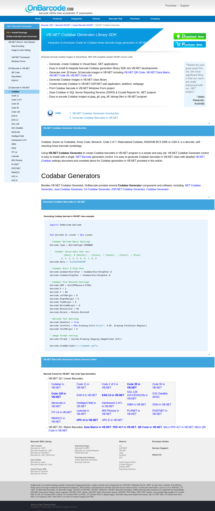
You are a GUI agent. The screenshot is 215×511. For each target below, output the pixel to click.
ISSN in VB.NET (161, 404)
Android (122, 455)
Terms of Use (36, 505)
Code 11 (15, 96)
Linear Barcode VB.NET (83, 25)
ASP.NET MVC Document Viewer (102, 492)
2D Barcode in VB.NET (19, 68)
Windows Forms (18, 61)
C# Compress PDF (43, 497)
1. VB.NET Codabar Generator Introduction (94, 113)
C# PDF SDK (158, 494)
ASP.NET (123, 448)
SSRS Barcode (81, 453)
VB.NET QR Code (134, 72)
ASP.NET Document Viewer (42, 492)
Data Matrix (16, 76)
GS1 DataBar (17, 128)
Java (121, 453)
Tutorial (96, 18)
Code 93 (15, 108)
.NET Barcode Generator (19, 26)
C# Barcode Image (64, 490)
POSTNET (16, 168)
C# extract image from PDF (81, 497)
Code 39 (15, 104)
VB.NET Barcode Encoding (120, 490)
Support (184, 5)
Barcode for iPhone (39, 474)
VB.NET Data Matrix (158, 72)
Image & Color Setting (20, 50)
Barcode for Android (39, 471)
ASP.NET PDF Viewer (78, 492)
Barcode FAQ (115, 18)
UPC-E (14, 180)
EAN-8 (14, 116)
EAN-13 (14, 120)
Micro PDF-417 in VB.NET (178, 427)
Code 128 (15, 112)
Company (155, 18)
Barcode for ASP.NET (40, 453)
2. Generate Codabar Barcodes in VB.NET (94, 117)
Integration (76, 18)
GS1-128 (15, 124)
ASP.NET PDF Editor (127, 492)
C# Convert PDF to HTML (74, 494)
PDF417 (15, 80)
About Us (156, 455)
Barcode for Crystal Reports (87, 450)
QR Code (15, 72)
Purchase (171, 5)
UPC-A (14, 176)
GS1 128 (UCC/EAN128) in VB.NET (137, 395)
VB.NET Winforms (99, 490)
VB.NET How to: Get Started (21, 42)
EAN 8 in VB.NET (87, 395)
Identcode (15, 132)
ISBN (13, 144)
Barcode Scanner (82, 462)
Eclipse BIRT (124, 467)
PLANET (15, 164)
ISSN (13, 148)
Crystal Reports (126, 464)
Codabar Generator (157, 189)
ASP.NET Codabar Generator (128, 189)
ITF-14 (14, 152)
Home (38, 18)
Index (58, 113)
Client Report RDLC (127, 462)
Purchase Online (160, 441)
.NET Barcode (83, 156)
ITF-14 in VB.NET (61, 412)
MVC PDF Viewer (144, 492)
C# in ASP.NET (173, 487)
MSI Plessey (16, 160)
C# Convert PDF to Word (51, 494)
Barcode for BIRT (82, 448)
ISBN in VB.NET (136, 404)
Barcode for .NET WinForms (43, 455)
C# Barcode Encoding (45, 490)
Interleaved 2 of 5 (19, 140)
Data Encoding (17, 46)
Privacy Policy (49, 505)
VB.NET (122, 450)
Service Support (160, 448)
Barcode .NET (47, 25)
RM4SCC (15, 172)
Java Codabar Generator (68, 189)
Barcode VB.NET (63, 25)
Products (57, 18)
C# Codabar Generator (97, 189)
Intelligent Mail (17, 136)
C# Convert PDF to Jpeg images (101, 494)
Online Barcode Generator (86, 460)
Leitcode (15, 156)
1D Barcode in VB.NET (19, 87)
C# (120, 446)
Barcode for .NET (38, 448)
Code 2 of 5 (16, 100)
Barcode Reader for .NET (41, 450)
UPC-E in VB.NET (112, 420)
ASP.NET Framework (20, 57)
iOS (120, 457)
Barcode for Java (38, 462)
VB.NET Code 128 (81, 75)
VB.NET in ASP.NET (81, 490)
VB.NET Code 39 (59, 75)
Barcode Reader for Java (41, 464)
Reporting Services (127, 469)
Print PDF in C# (59, 497)
